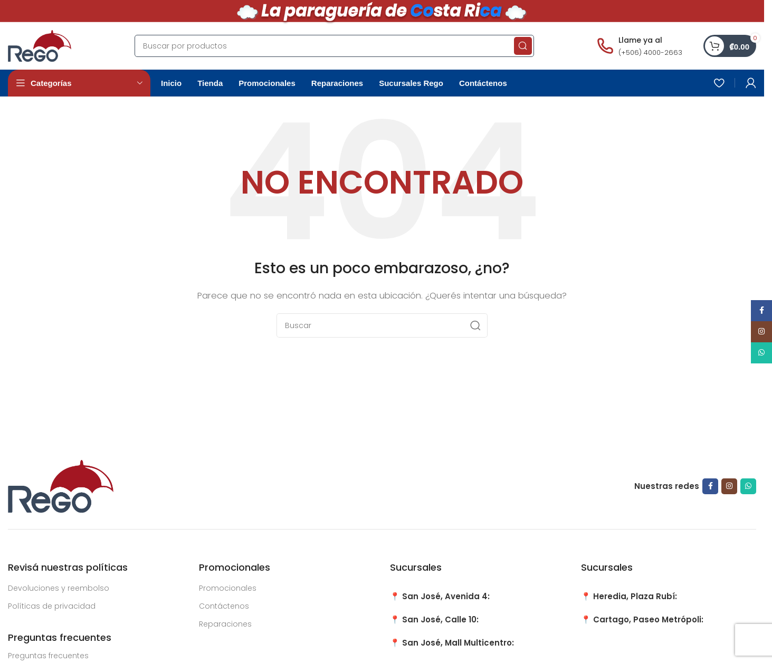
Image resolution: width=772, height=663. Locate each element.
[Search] (334, 46)
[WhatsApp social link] (748, 486)
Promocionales (227, 588)
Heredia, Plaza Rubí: (635, 596)
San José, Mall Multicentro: (458, 642)
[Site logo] (39, 45)
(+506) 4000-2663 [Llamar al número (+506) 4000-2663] (650, 52)
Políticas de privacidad (52, 606)
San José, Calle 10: (440, 619)
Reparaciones (225, 624)
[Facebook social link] (710, 486)
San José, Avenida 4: (446, 596)
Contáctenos (224, 606)
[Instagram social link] (729, 486)
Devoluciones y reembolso (58, 588)
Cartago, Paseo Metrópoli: (648, 619)
